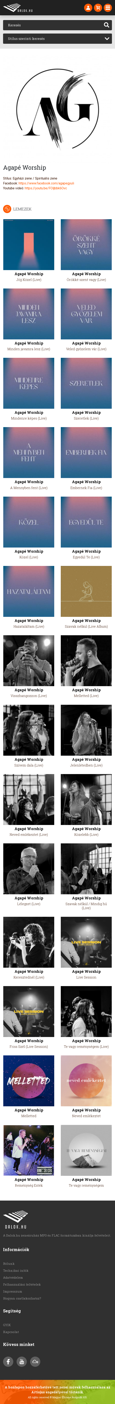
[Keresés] (52, 25)
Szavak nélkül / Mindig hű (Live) (86, 906)
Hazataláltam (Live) (29, 626)
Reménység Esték (29, 1185)
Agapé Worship (29, 274)
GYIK (7, 1325)
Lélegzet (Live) (28, 904)
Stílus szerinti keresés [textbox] (26, 38)
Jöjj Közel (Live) (28, 279)
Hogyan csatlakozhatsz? (22, 1298)
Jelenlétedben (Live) (86, 765)
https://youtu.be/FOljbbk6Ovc (46, 188)
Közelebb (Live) (86, 834)
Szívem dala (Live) (28, 765)
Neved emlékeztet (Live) (29, 834)
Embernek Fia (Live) (86, 488)
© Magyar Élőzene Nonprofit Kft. (68, 1397)
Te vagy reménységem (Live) (86, 1046)
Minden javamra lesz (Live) (28, 349)
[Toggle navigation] (108, 8)
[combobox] (57, 39)
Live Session (86, 977)
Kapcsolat (11, 1332)
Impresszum (12, 1291)
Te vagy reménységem (86, 1185)
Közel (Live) (28, 557)
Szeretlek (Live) (86, 418)
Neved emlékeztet (86, 1116)
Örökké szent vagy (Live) (86, 279)
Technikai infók (15, 1270)
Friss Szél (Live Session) (29, 1046)
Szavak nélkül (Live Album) (86, 626)
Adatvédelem (13, 1277)
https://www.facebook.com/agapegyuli (46, 183)
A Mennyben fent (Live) (28, 488)
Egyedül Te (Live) (86, 557)
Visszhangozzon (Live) (29, 696)
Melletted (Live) (86, 696)
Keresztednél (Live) (29, 977)
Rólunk (9, 1263)
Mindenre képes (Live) (29, 418)
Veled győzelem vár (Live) (86, 349)
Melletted (28, 1116)
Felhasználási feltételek (22, 1284)
